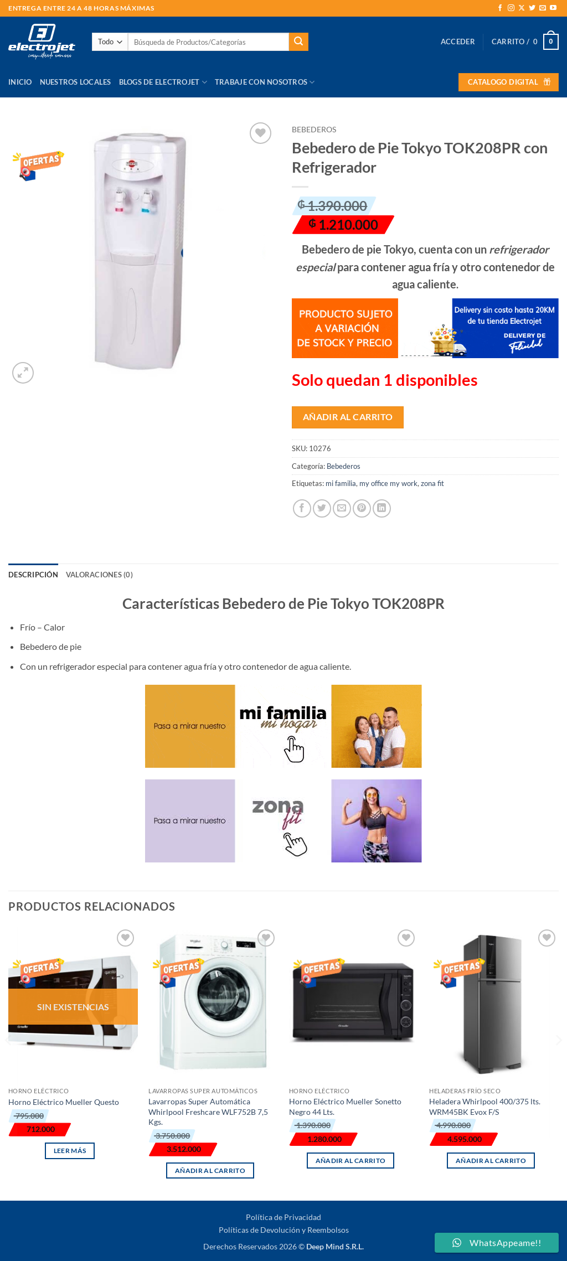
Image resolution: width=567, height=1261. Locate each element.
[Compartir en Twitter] (322, 508)
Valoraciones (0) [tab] (99, 574)
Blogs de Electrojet (163, 82)
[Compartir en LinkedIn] (382, 508)
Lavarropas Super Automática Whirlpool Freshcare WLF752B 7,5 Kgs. (208, 1111)
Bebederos (314, 129)
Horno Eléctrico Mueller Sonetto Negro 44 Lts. (345, 1107)
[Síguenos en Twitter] (532, 8)
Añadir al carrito (348, 417)
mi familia (341, 483)
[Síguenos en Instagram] (511, 8)
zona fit (432, 483)
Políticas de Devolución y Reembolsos (284, 1229)
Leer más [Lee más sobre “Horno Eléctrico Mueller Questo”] (70, 1150)
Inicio (20, 81)
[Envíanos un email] (542, 8)
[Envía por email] (342, 508)
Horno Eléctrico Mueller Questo (63, 1102)
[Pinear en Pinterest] (362, 508)
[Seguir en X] (521, 8)
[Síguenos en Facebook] (500, 8)
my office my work (388, 483)
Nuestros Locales (75, 81)
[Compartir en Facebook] (302, 508)
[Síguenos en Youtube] (553, 8)
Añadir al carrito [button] (210, 1170)
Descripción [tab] (33, 574)
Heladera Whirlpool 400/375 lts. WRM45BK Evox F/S (484, 1107)
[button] (458, 41)
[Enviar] (298, 42)
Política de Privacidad (283, 1217)
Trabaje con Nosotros (265, 82)
